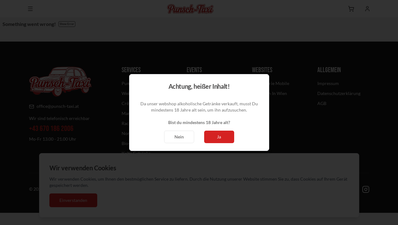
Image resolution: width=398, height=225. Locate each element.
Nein (179, 136)
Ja (219, 136)
